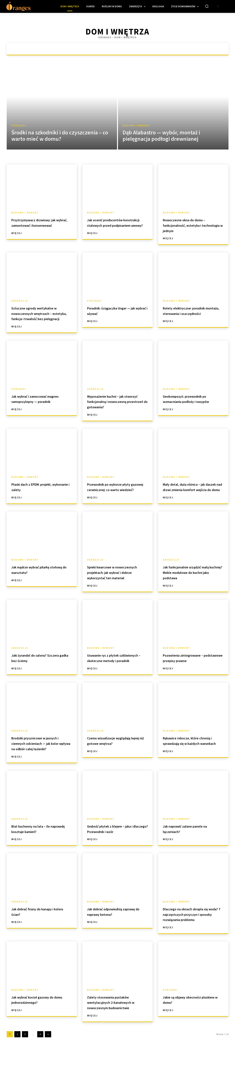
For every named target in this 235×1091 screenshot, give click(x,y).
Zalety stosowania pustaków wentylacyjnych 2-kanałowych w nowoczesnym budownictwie (117, 1040)
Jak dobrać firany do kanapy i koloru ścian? (39, 943)
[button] (207, 6)
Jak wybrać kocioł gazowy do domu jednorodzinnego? (39, 1037)
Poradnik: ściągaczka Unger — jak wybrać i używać (116, 310)
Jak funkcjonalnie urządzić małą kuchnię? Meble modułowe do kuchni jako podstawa (189, 591)
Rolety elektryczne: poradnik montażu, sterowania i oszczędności (191, 313)
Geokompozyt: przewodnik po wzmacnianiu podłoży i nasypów (192, 406)
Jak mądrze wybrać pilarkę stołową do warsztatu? (37, 585)
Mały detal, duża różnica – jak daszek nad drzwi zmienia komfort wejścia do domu (191, 500)
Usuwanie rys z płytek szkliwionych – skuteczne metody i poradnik (111, 682)
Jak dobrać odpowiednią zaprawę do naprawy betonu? (115, 943)
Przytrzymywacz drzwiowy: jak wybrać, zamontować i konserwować (41, 225)
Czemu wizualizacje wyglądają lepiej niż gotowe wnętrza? (116, 767)
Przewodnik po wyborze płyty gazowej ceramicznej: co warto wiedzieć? (116, 500)
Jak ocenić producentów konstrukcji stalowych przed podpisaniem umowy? (114, 225)
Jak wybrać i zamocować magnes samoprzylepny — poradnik (36, 406)
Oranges (105, 37)
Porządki (18, 125)
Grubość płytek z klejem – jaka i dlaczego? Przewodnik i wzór (117, 861)
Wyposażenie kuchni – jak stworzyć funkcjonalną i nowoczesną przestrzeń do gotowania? (113, 409)
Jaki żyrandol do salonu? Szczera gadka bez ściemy (36, 679)
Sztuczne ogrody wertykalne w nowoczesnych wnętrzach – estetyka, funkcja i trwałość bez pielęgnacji (41, 316)
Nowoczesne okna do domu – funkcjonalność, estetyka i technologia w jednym (191, 225)
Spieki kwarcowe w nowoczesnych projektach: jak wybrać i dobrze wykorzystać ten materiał (116, 591)
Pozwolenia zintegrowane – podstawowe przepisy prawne (192, 679)
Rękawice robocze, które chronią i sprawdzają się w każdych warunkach (187, 770)
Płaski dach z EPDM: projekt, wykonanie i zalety (38, 497)
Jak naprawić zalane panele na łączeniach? (192, 861)
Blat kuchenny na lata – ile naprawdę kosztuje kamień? (38, 861)
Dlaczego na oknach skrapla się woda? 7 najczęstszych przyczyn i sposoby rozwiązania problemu (193, 949)
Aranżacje (19, 300)
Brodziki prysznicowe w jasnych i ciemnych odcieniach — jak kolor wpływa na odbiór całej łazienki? (40, 773)
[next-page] (48, 1072)
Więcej (16, 238)
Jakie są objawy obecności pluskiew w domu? (188, 1037)
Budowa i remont (136, 125)
